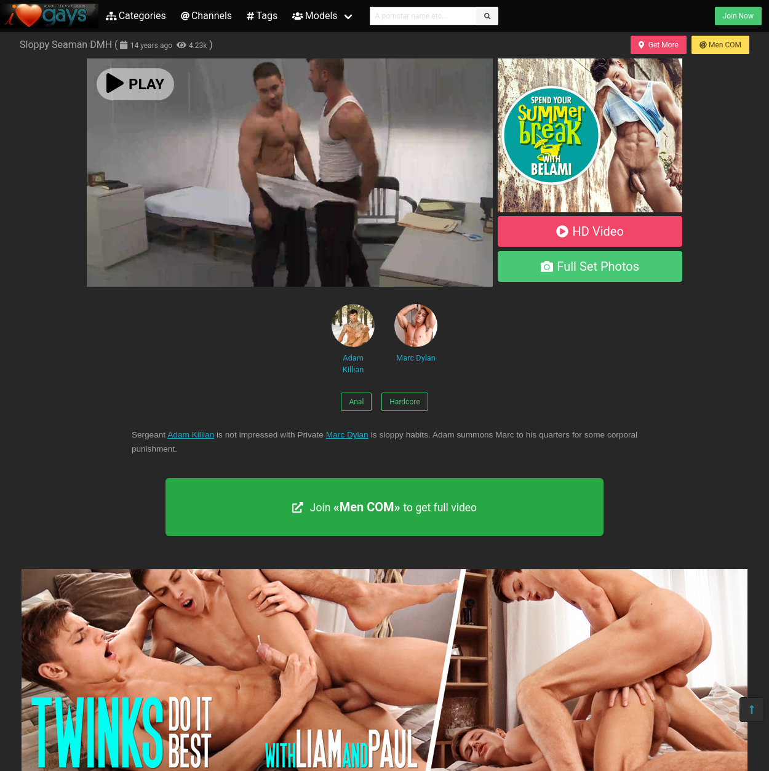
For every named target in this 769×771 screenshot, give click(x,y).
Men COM (720, 45)
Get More (658, 45)
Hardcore (404, 401)
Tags (262, 16)
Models (314, 16)
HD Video (590, 231)
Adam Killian (353, 339)
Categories (136, 16)
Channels (206, 16)
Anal (356, 401)
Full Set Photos (590, 266)
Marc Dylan (415, 333)
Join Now (738, 16)
